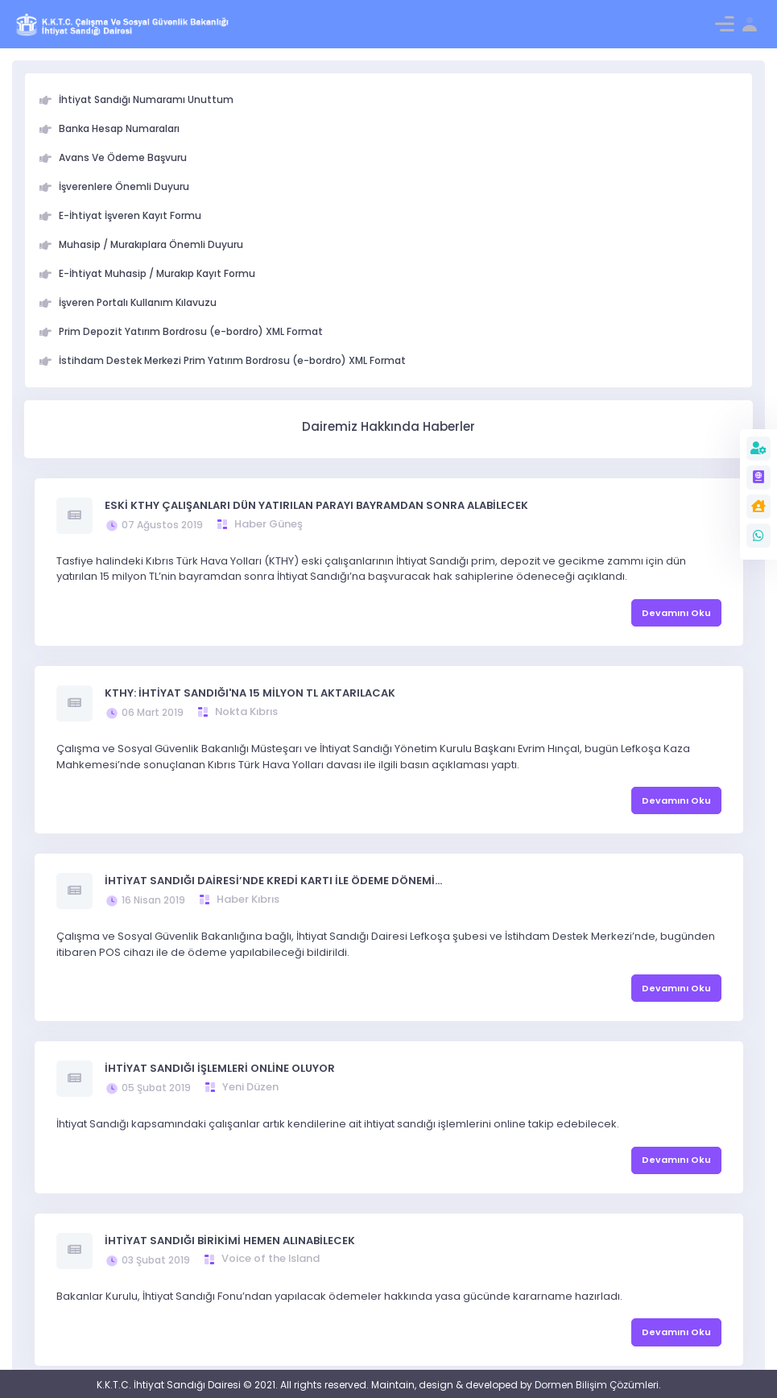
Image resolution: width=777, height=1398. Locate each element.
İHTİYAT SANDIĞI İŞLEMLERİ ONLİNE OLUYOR (220, 1068)
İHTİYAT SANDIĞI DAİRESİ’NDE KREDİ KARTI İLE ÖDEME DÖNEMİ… (273, 880)
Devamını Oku (676, 612)
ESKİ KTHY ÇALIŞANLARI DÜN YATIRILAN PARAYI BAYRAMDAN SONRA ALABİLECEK (316, 505)
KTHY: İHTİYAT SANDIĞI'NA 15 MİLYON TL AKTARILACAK (250, 693)
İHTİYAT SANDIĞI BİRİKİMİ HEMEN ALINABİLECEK (230, 1240)
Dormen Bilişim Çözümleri (597, 1385)
